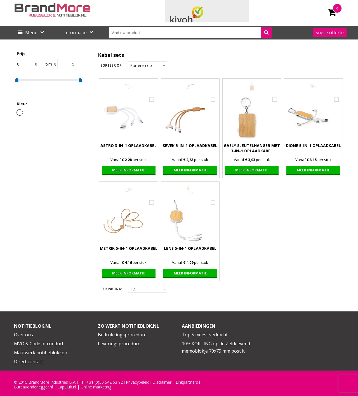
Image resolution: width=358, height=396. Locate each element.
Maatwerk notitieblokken (40, 353)
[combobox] (190, 32)
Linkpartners (187, 382)
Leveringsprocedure (119, 344)
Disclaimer (161, 382)
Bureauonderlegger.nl (33, 387)
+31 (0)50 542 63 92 (104, 382)
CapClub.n (66, 387)
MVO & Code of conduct (38, 344)
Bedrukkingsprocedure (122, 335)
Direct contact (28, 361)
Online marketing (96, 387)
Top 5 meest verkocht (205, 335)
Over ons (23, 335)
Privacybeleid (137, 382)
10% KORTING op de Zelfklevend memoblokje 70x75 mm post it (216, 347)
